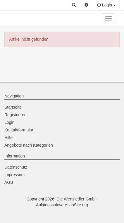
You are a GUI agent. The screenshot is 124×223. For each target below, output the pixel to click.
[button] (74, 5)
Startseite (13, 107)
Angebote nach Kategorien (28, 145)
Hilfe (8, 137)
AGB (8, 182)
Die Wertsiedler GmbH (76, 199)
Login (9, 122)
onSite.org (78, 205)
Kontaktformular (18, 130)
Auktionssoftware (51, 205)
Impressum (14, 174)
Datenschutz (15, 167)
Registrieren (15, 114)
